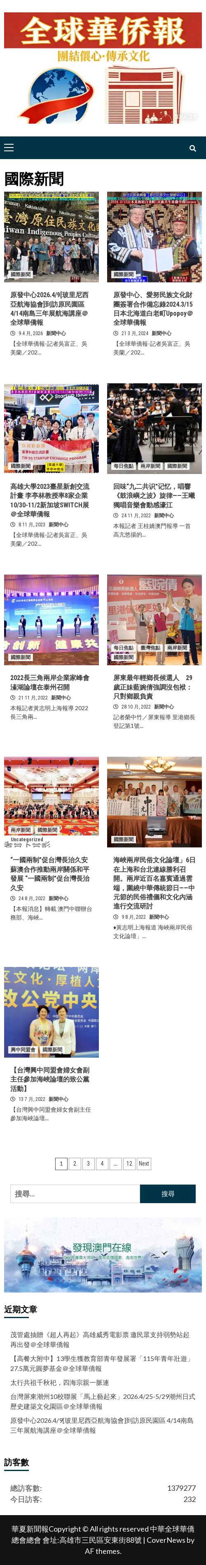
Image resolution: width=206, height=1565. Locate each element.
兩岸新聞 (150, 466)
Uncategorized (27, 839)
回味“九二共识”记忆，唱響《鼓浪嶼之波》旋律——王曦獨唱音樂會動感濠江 (154, 496)
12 (129, 1163)
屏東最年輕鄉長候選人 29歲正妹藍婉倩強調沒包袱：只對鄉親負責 (152, 687)
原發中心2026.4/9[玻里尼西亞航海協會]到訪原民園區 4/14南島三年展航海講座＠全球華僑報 (102, 1425)
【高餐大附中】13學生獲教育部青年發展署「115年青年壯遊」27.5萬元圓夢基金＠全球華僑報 (102, 1363)
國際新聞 (20, 274)
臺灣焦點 (150, 648)
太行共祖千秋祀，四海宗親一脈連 (59, 1382)
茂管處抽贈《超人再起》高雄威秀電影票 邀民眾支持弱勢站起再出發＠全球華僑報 (100, 1339)
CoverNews (166, 1539)
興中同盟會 (23, 1050)
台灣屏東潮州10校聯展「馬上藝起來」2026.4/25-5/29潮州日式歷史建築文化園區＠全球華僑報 (102, 1401)
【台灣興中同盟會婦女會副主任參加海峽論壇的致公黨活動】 (49, 1079)
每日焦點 (123, 466)
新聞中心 (56, 333)
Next (144, 1163)
